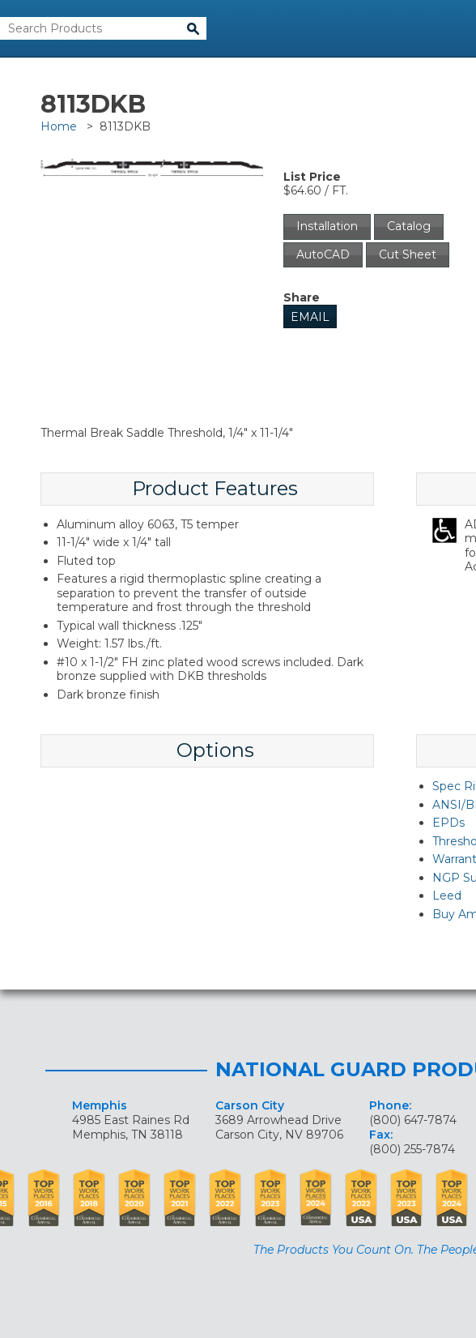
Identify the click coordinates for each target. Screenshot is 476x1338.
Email (310, 317)
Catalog (409, 226)
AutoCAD (323, 254)
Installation (327, 226)
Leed (446, 895)
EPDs (448, 822)
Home (58, 126)
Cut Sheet (407, 254)
